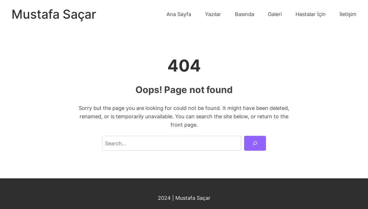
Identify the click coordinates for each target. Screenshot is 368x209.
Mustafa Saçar (54, 14)
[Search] (255, 143)
